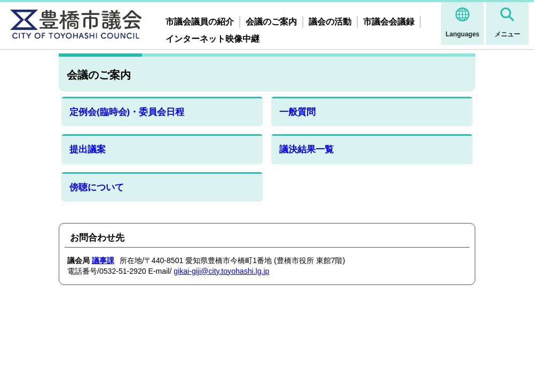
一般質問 (297, 112)
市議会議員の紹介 (200, 21)
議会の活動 (330, 21)
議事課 (103, 260)
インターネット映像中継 (213, 38)
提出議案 (87, 149)
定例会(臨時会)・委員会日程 (126, 112)
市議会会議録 (388, 21)
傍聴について (96, 187)
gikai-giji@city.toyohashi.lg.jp (221, 271)
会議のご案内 (271, 21)
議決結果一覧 (306, 149)
